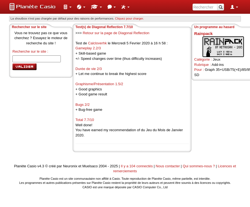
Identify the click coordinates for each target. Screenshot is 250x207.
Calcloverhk (97, 43)
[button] (67, 7)
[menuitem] (67, 7)
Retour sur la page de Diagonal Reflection (116, 33)
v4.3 (40, 166)
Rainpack (203, 33)
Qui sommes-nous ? (199, 166)
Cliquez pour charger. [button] (129, 18)
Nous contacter (168, 166)
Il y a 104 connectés (137, 166)
